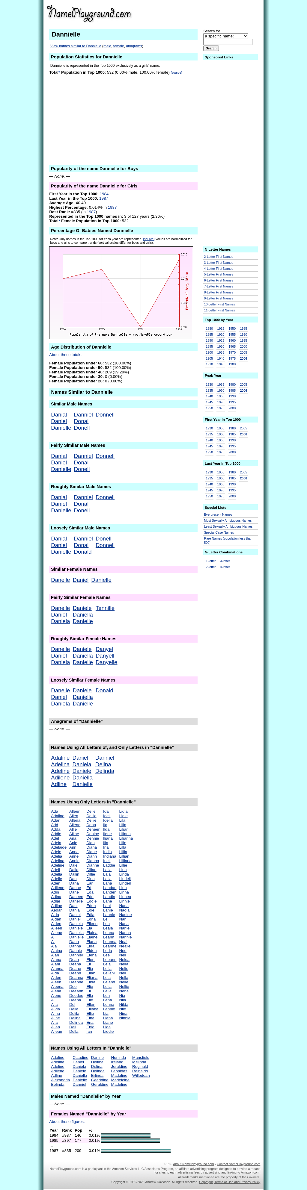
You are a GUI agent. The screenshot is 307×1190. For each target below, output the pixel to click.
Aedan (57, 910)
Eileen (91, 923)
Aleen (56, 982)
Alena (56, 991)
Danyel (104, 649)
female (118, 46)
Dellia (91, 816)
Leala (108, 928)
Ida (106, 811)
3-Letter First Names (218, 262)
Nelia (123, 964)
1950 (232, 328)
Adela (56, 843)
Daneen (76, 896)
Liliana (125, 834)
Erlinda (97, 1075)
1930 (220, 346)
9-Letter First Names (218, 298)
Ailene (56, 932)
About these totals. (65, 354)
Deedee (76, 995)
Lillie (123, 865)
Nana (124, 923)
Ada (54, 811)
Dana (74, 883)
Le (105, 919)
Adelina (60, 764)
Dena (91, 825)
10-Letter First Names (219, 304)
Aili (53, 937)
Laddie (109, 865)
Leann (108, 937)
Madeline (119, 1084)
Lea (106, 923)
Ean (90, 883)
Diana (91, 847)
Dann (74, 941)
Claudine (80, 1057)
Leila (107, 968)
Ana (72, 838)
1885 (209, 334)
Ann (72, 847)
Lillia (123, 852)
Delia (73, 1009)
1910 (209, 364)
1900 (209, 352)
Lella (107, 991)
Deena (75, 1000)
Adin (55, 892)
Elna (90, 1018)
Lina (123, 869)
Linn (123, 887)
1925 (220, 340)
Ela (89, 928)
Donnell (105, 414)
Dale (73, 865)
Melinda (139, 1062)
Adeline (60, 771)
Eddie (91, 901)
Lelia (107, 986)
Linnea (125, 896)
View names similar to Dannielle (75, 46)
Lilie (122, 843)
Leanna (109, 941)
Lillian (124, 856)
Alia (54, 1004)
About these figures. (67, 1121)
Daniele (82, 608)
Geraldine (100, 1084)
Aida (55, 914)
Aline (55, 1018)
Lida (107, 1027)
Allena (74, 820)
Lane (107, 901)
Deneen (93, 829)
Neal (123, 941)
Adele (56, 852)
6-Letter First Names (218, 280)
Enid (90, 1027)
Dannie (75, 950)
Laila (107, 869)
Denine (92, 834)
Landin (109, 896)
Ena (90, 1022)
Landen (109, 892)
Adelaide (59, 847)
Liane (108, 1022)
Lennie (109, 1009)
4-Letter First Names (218, 268)
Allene (74, 825)
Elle (89, 1000)
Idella (108, 820)
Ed (88, 887)
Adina (56, 896)
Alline (74, 834)
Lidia (123, 811)
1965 (232, 346)
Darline (97, 1057)
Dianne (92, 865)
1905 (209, 358)
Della (73, 1031)
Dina (90, 878)
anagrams (134, 46)
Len (106, 995)
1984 (104, 194)
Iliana (108, 838)
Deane (75, 968)
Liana (108, 1018)
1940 (220, 358)
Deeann (76, 991)
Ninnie (124, 1018)
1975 (232, 358)
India (107, 852)
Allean (56, 1031)
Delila (74, 1013)
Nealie (124, 946)
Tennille (105, 608)
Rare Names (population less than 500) (228, 541)
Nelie (123, 968)
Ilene (107, 834)
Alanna (57, 968)
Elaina (91, 932)
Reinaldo (140, 1071)
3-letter (225, 561)
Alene (56, 995)
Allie (73, 829)
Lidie (123, 816)
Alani (55, 964)
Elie (89, 986)
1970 (232, 352)
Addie (56, 834)
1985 (243, 328)
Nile (122, 1009)
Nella (123, 977)
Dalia (73, 869)
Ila (105, 825)
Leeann (109, 959)
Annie (74, 861)
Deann (75, 973)
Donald (83, 552)
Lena (107, 1000)
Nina (123, 1013)
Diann (91, 856)
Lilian (123, 829)
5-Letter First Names (218, 274)
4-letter (225, 567)
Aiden (56, 923)
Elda (90, 946)
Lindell (125, 878)
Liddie (108, 1031)
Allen (73, 816)
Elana (91, 941)
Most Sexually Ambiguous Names (228, 520)
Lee (106, 955)
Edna (91, 919)
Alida (55, 1009)
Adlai (55, 901)
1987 (103, 198)
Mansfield (140, 1057)
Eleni (90, 959)
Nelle (123, 982)
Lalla (107, 878)
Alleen (74, 811)
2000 (243, 346)
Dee (72, 986)
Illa (105, 843)
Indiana (109, 856)
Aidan (56, 919)
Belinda (57, 1084)
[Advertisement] (214, 13)
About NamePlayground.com (193, 1164)
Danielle (61, 428)
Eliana (91, 977)
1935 (220, 352)
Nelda (124, 959)
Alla (54, 1022)
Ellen (90, 1004)
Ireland (117, 1062)
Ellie (90, 1013)
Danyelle (107, 662)
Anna (74, 852)
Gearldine (100, 1080)
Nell (122, 973)
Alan (55, 955)
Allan (55, 1027)
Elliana (92, 1009)
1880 (209, 328)
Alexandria (60, 1080)
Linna (124, 892)
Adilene (60, 777)
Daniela (60, 621)
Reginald (140, 1066)
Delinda (104, 771)
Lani (107, 905)
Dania (74, 910)
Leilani (109, 973)
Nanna (125, 932)
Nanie (124, 928)
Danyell (105, 655)
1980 (232, 364)
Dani (73, 905)
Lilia (122, 825)
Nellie (124, 986)
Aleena (57, 986)
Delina (103, 764)
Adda (55, 829)
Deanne (76, 982)
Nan (122, 919)
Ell (88, 991)
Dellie (91, 820)
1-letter (211, 561)
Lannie (109, 914)
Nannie (125, 937)
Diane (91, 852)
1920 (220, 334)
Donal (81, 421)
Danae (75, 887)
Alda (55, 973)
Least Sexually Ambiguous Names (228, 526)
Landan (109, 887)
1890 (209, 340)
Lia (106, 1013)
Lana (107, 883)
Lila (122, 820)
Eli (88, 964)
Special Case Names (219, 532)
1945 (220, 364)
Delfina (97, 1062)
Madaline (119, 1075)
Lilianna (126, 838)
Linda (124, 874)
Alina (55, 1013)
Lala (107, 874)
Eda (90, 892)
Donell (82, 428)
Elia (89, 968)
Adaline (60, 758)
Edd (90, 896)
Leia (107, 964)
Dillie (90, 874)
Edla (90, 914)
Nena (124, 991)
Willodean (141, 1075)
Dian (90, 843)
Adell (55, 869)
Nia (122, 995)
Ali (53, 1000)
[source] (176, 72)
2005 (243, 352)
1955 (232, 334)
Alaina (56, 950)
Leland (109, 982)
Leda (107, 950)
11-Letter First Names (219, 310)
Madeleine (120, 1080)
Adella (56, 874)
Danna (75, 946)
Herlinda (118, 1057)
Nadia (124, 910)
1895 (209, 346)
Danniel (83, 414)
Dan (72, 878)
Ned (122, 950)
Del (72, 1004)
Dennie (92, 838)
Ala (54, 946)
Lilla (122, 847)
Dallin (74, 874)
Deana (75, 964)
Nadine (125, 914)
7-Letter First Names (218, 286)
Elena (91, 955)
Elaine (91, 937)
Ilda (106, 829)
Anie (73, 843)
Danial (59, 414)
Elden (91, 950)
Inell (106, 861)
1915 (220, 328)
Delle (90, 811)
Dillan (91, 869)
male (107, 46)
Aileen (56, 928)
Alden (56, 977)
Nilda (123, 1004)
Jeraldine (119, 1066)
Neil (122, 955)
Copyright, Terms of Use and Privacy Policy (229, 1182)
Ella (89, 995)
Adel (55, 838)
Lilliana (125, 861)
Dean (74, 959)
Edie (90, 910)
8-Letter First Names (218, 292)
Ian (89, 1031)
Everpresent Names (218, 514)
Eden (91, 905)
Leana (108, 932)
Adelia (56, 856)
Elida (90, 982)
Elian (90, 973)
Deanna (76, 977)
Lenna (108, 1004)
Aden (55, 883)
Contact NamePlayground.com (238, 1164)
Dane (74, 892)
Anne (74, 856)
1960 (232, 340)
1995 (243, 340)
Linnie (124, 901)
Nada (124, 905)
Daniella (83, 614)
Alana (56, 959)
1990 (243, 334)
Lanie (108, 910)
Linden (125, 883)
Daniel (59, 421)
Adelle (56, 878)
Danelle (60, 580)
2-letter (211, 567)
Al (53, 941)
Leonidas (119, 1071)
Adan (55, 820)
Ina (106, 847)
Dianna (92, 861)
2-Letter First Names (218, 256)
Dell (72, 1027)
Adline (59, 784)
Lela (107, 977)
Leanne (109, 946)
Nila (122, 1000)
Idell (106, 816)
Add (54, 825)
